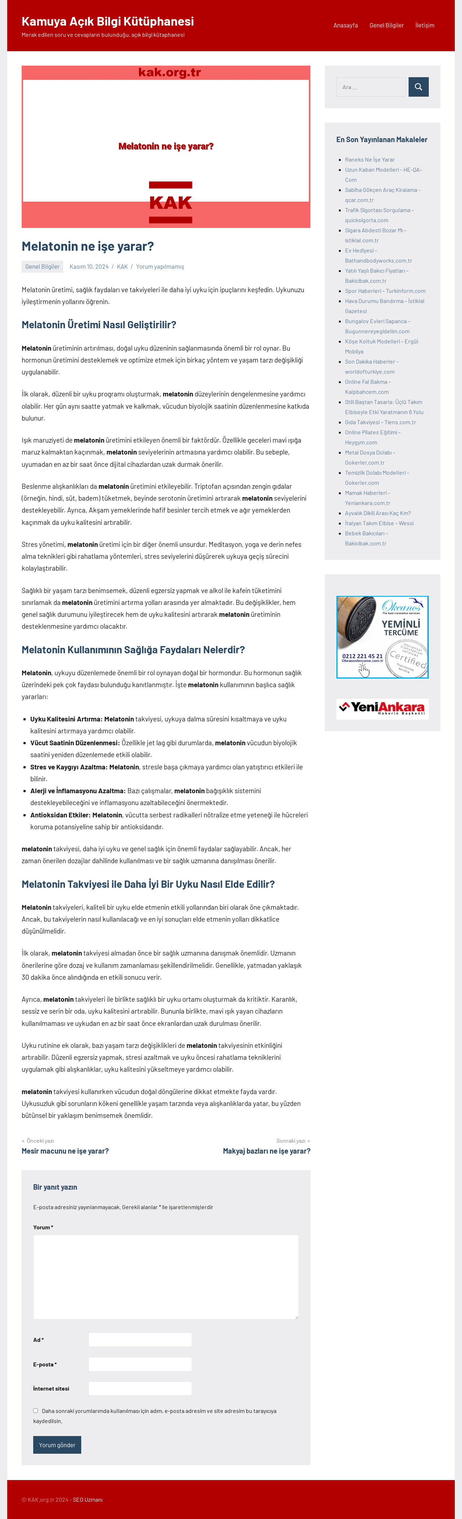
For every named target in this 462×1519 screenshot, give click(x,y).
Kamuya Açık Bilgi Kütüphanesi (110, 20)
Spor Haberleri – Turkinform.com (385, 290)
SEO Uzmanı (88, 1499)
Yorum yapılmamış (160, 266)
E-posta (45, 1364)
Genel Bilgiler (387, 24)
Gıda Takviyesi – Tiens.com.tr (380, 421)
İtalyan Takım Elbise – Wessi (379, 522)
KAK (122, 266)
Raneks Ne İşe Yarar (370, 159)
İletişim (425, 24)
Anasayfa (346, 24)
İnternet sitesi (51, 1388)
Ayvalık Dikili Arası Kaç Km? (378, 512)
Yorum (43, 1227)
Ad (38, 1339)
